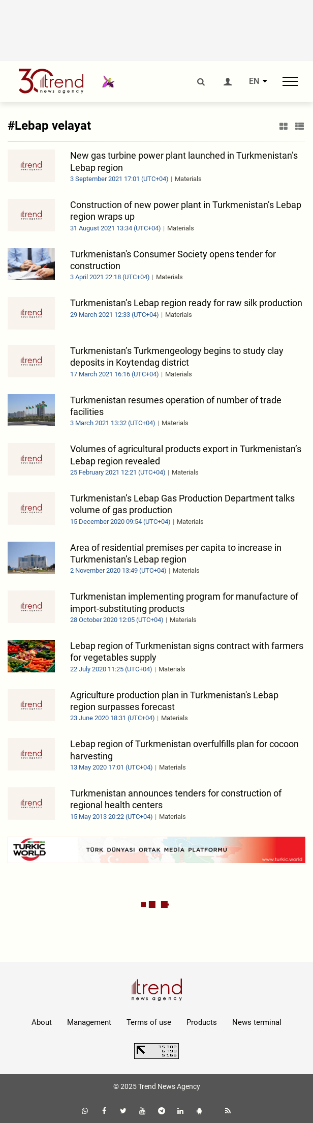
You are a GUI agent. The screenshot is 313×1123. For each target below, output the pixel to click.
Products (201, 1022)
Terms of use (149, 1022)
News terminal (256, 1022)
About (42, 1022)
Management (89, 1022)
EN (254, 81)
